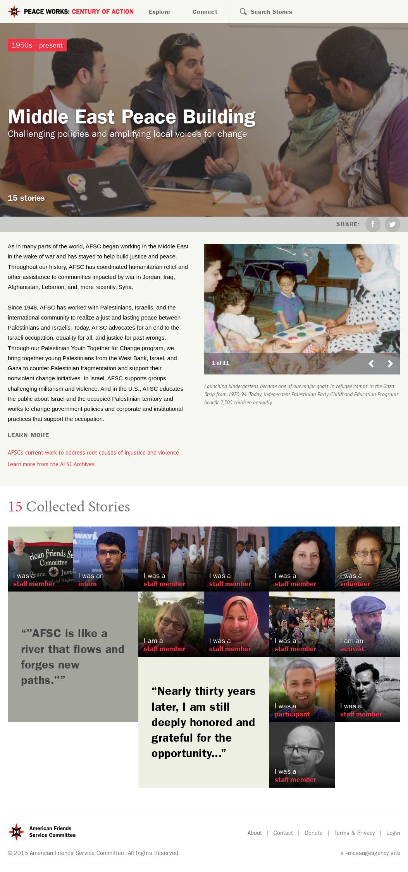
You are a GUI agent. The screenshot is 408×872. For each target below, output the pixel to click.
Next (393, 356)
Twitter (392, 224)
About (255, 834)
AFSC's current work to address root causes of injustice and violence (93, 452)
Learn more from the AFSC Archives (51, 464)
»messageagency (367, 854)
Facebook (373, 224)
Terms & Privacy (354, 834)
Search (238, 11)
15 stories (26, 199)
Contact (283, 834)
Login (393, 834)
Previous (371, 356)
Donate (314, 834)
